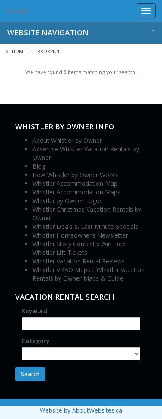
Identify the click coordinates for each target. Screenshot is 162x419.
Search (30, 374)
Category (36, 341)
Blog (38, 166)
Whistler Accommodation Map (75, 183)
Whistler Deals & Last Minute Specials (85, 226)
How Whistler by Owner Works (75, 175)
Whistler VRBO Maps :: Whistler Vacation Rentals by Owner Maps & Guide (88, 274)
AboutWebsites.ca (97, 410)
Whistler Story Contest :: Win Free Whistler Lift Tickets (79, 248)
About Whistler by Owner (67, 140)
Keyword (35, 310)
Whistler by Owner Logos (67, 201)
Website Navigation (81, 33)
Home (16, 51)
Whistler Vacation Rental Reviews (78, 261)
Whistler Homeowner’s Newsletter (80, 235)
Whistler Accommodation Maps (76, 192)
